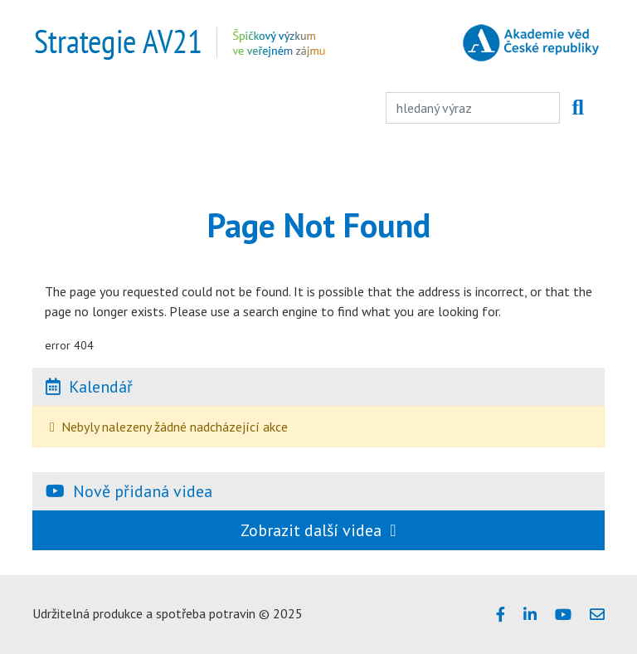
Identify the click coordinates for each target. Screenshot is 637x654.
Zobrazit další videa (318, 530)
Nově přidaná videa (142, 491)
